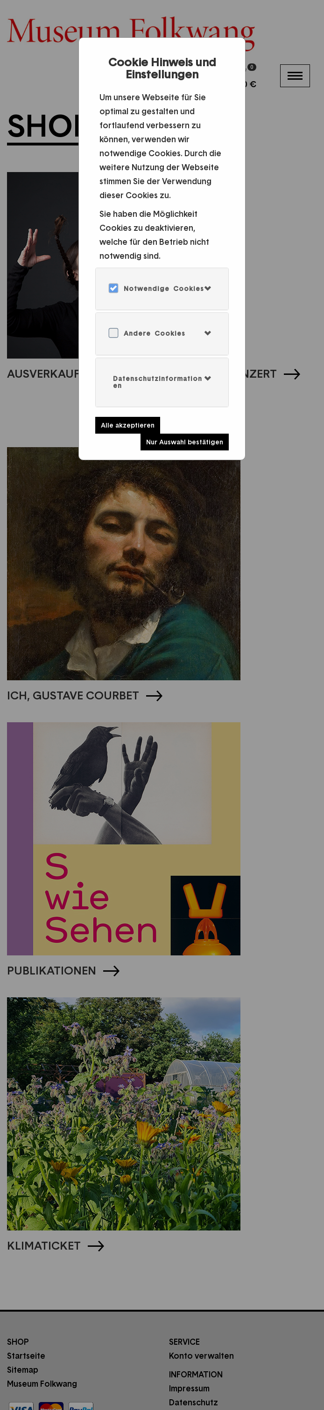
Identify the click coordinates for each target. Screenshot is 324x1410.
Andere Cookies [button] (154, 333)
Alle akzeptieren (128, 425)
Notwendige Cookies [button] (164, 288)
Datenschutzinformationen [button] (157, 382)
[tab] (162, 289)
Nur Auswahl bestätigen (184, 442)
